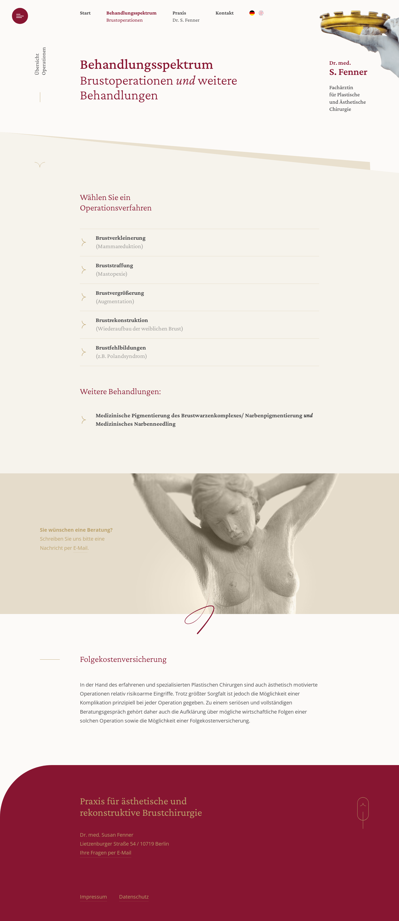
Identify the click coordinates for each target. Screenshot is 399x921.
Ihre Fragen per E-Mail (105, 852)
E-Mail (80, 547)
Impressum (93, 896)
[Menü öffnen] (20, 16)
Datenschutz (134, 896)
